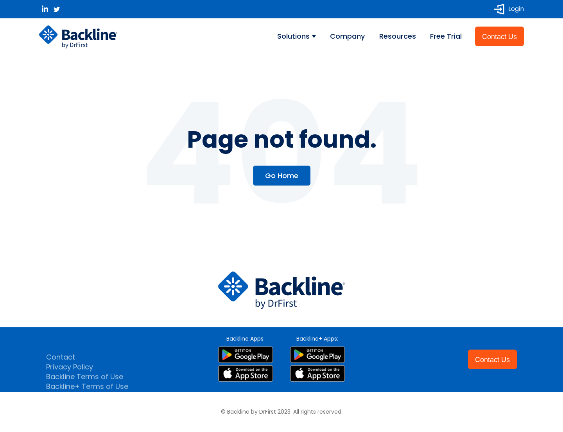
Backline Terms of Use (84, 383)
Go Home (281, 175)
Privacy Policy (69, 373)
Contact (60, 364)
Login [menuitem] (509, 9)
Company (347, 36)
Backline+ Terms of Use (87, 393)
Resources (397, 36)
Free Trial (446, 36)
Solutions (294, 36)
